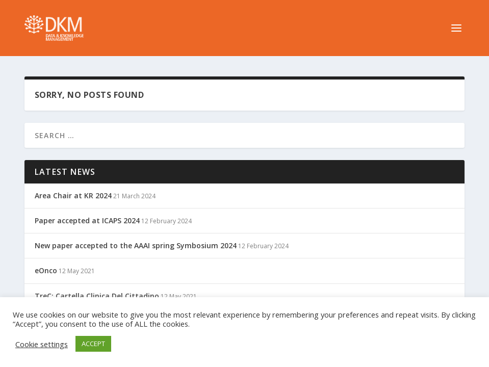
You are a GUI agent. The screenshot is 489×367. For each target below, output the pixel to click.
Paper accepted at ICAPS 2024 (87, 220)
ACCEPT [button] (93, 343)
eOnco (46, 270)
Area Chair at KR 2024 (73, 195)
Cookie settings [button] (41, 344)
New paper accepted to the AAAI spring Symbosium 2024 (136, 245)
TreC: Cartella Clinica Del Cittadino (97, 296)
